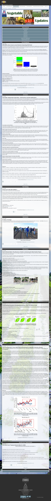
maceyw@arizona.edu (34, 83)
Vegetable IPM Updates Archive (25, 39)
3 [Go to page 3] (5, 89)
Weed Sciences (25, 35)
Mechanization (25, 33)
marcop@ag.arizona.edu (29, 295)
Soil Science (25, 30)
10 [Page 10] (15, 89)
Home (4, 6)
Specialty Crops (25, 36)
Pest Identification (9, 6)
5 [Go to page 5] (8, 89)
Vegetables (9, 8)
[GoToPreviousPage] (3, 465)
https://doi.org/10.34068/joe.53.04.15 (25, 284)
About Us (46, 6)
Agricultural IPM (16, 6)
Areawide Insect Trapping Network (25, 38)
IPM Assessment (22, 6)
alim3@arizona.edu (30, 437)
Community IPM (29, 6)
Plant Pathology (25, 32)
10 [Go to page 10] (15, 181)
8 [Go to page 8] (12, 89)
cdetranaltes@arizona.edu (8, 206)
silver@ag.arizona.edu (30, 179)
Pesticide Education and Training (38, 6)
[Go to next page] (16, 89)
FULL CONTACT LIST (23, 497)
